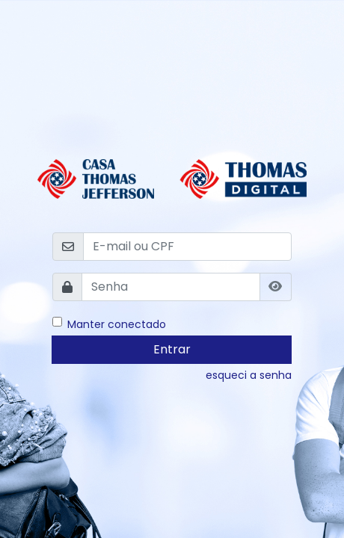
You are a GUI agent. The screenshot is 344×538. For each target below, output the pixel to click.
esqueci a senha (249, 375)
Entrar (172, 349)
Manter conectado (116, 324)
